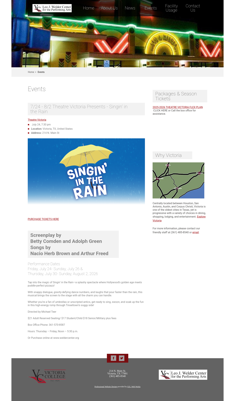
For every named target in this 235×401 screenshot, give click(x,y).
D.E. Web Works (133, 386)
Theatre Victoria (37, 120)
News (130, 8)
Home (88, 8)
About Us (109, 8)
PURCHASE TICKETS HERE (43, 219)
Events (151, 8)
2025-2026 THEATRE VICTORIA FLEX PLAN (178, 107)
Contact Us (193, 8)
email (195, 232)
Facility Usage (171, 8)
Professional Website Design (105, 386)
